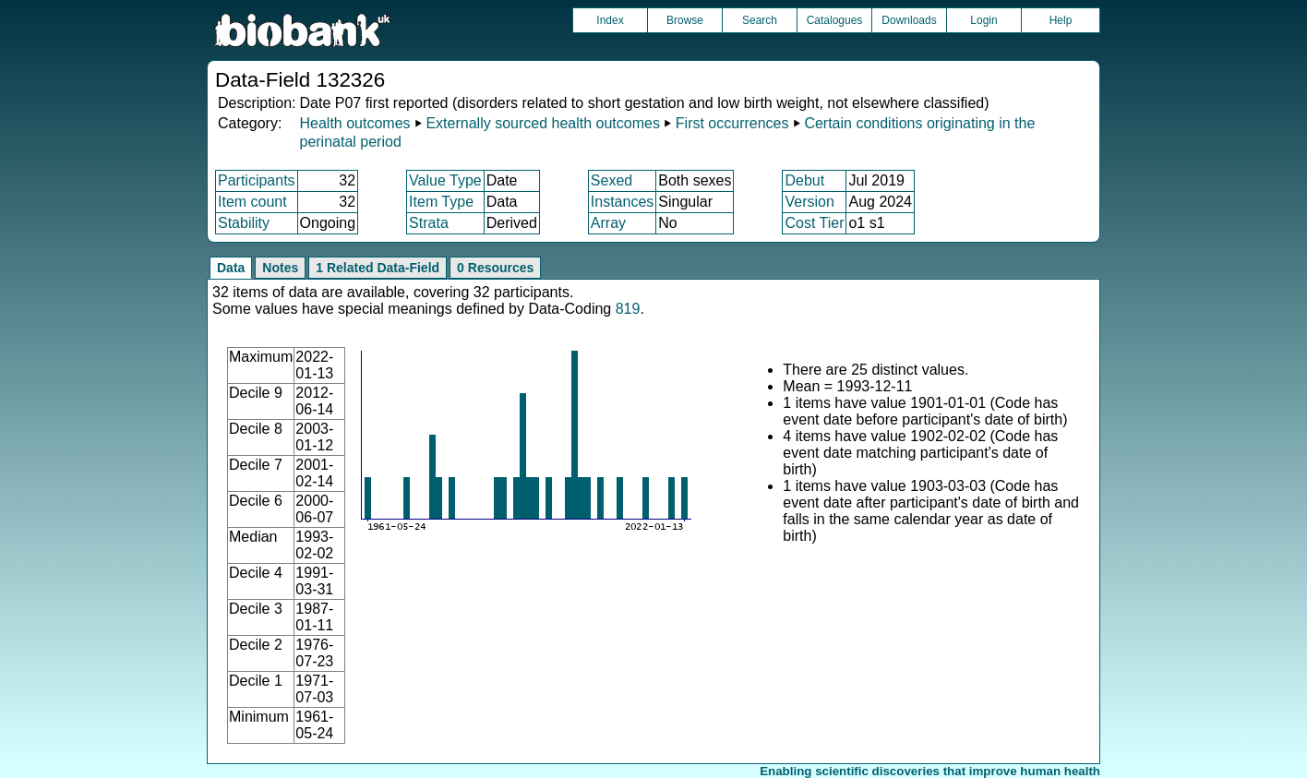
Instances (622, 201)
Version (809, 201)
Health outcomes (354, 123)
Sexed (611, 180)
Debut (804, 180)
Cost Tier (814, 223)
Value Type (445, 180)
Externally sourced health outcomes (542, 123)
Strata (429, 223)
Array (608, 223)
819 (628, 309)
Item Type (441, 201)
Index (609, 20)
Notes (280, 267)
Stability (244, 223)
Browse (684, 20)
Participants (256, 180)
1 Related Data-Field (377, 267)
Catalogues (835, 20)
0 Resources (495, 267)
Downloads (908, 20)
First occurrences (732, 123)
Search (759, 20)
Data (231, 267)
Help (1061, 20)
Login (983, 20)
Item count (252, 201)
